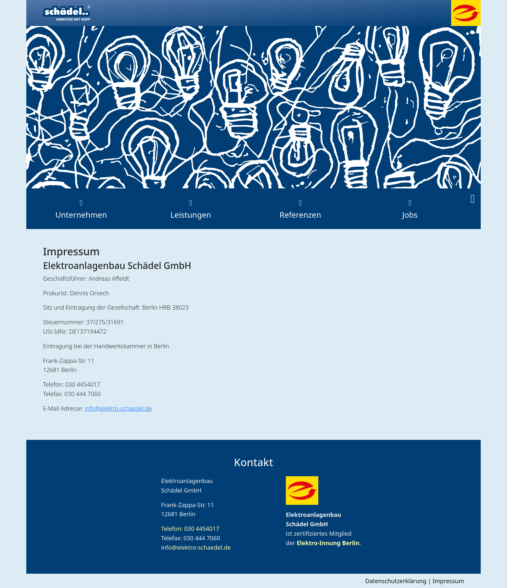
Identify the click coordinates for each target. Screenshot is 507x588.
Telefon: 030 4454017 (190, 528)
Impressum (448, 581)
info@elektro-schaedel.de (118, 408)
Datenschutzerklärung (395, 581)
